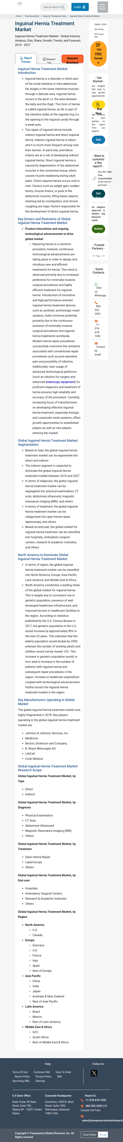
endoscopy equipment (60, 382)
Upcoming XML (21, 1080)
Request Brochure (72, 60)
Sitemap (40, 1080)
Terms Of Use (20, 1072)
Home (18, 16)
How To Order (63, 1072)
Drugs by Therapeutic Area (54, 16)
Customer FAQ (42, 1072)
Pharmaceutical (32, 16)
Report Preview (26, 60)
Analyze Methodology (98, 230)
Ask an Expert (99, 141)
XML (59, 1076)
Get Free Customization (98, 195)
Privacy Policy (43, 1076)
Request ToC (49, 61)
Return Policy (22, 1076)
